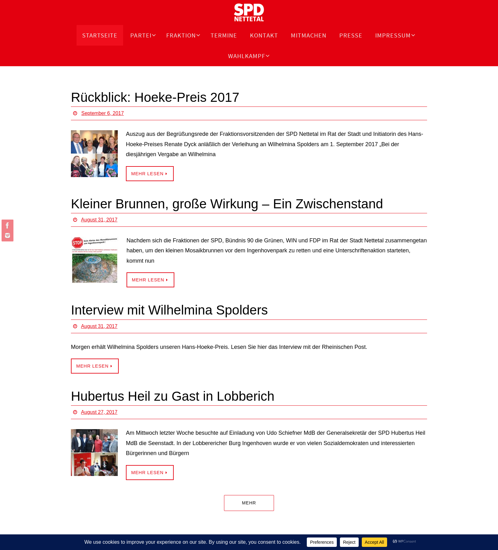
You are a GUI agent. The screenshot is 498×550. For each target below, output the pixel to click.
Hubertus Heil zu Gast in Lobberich (172, 396)
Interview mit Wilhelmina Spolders (169, 310)
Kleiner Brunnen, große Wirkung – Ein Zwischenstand (227, 203)
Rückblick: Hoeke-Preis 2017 (155, 97)
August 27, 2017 (99, 412)
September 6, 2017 (102, 113)
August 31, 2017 (99, 219)
